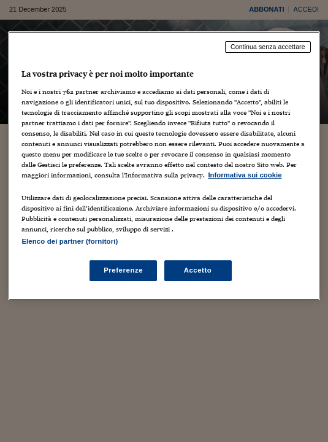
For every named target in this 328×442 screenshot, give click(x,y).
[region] (163, 165)
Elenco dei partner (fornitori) (69, 241)
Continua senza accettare (268, 46)
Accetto (198, 270)
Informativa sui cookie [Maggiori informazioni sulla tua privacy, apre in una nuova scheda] (244, 175)
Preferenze (123, 270)
